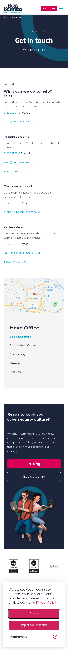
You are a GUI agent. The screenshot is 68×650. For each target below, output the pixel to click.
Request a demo (14, 171)
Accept (34, 613)
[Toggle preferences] (19, 636)
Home (6, 17)
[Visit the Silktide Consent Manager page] (55, 637)
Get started (49, 8)
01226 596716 (12, 112)
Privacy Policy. (46, 602)
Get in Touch (17, 17)
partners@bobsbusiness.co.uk (22, 252)
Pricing (34, 464)
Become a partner (15, 261)
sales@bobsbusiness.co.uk (20, 121)
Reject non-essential (34, 625)
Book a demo (34, 477)
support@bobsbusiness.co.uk (22, 212)
